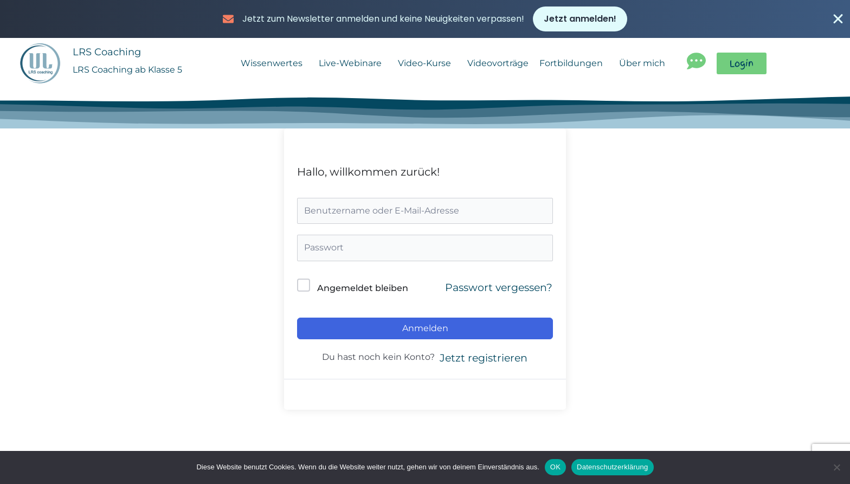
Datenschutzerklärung (612, 467)
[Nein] (836, 467)
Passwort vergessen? (498, 290)
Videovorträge (498, 66)
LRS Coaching (109, 54)
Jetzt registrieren (483, 360)
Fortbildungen (573, 66)
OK (555, 467)
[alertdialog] (425, 20)
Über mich (645, 66)
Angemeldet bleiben (362, 291)
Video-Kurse (427, 66)
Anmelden (425, 331)
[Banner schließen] (838, 19)
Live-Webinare (353, 66)
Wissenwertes (274, 66)
